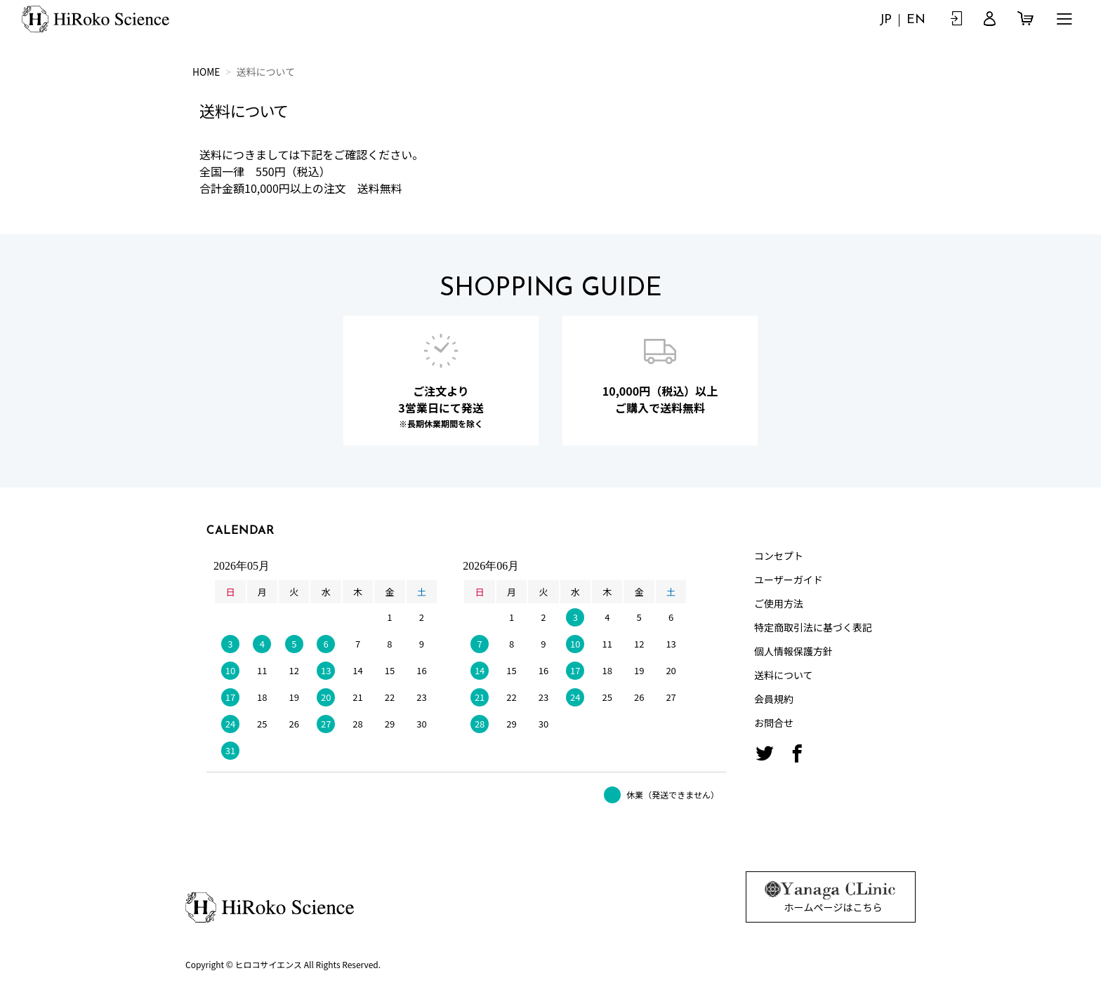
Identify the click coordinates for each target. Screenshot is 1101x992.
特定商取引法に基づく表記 (813, 627)
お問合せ (773, 723)
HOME (206, 72)
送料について (783, 675)
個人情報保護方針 (793, 651)
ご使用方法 (778, 603)
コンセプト (778, 556)
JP (885, 20)
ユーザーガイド (788, 579)
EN (915, 20)
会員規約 (773, 699)
